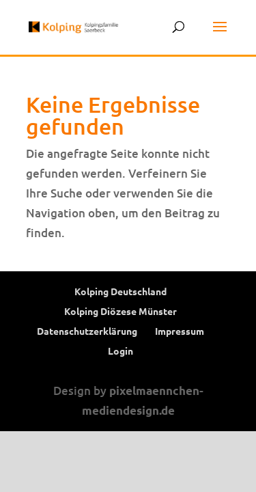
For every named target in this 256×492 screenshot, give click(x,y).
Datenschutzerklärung (87, 331)
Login (120, 350)
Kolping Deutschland (120, 291)
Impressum (179, 331)
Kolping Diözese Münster (120, 311)
